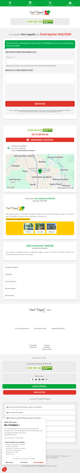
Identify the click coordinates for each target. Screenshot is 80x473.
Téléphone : (10, 57)
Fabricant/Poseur (40, 322)
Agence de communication (50, 456)
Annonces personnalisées (13, 450)
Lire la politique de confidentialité (13, 438)
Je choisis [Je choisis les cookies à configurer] (24, 462)
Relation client (10, 454)
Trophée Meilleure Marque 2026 (46, 341)
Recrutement (9, 295)
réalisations (10, 281)
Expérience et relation (12, 452)
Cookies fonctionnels (12, 446)
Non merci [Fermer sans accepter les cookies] (9, 462)
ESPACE (39, 386)
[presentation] (40, 94)
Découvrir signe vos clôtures (26, 407)
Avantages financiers (33, 340)
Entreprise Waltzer (11, 267)
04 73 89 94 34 (40, 134)
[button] (4, 469)
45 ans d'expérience (22, 322)
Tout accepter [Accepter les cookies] (38, 462)
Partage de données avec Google (15, 444)
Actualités (8, 274)
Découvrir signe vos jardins (25, 418)
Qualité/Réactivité (58, 322)
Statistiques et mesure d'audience (16, 448)
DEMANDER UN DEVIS (40, 140)
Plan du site (65, 456)
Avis (10, 288)
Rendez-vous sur (18, 219)
